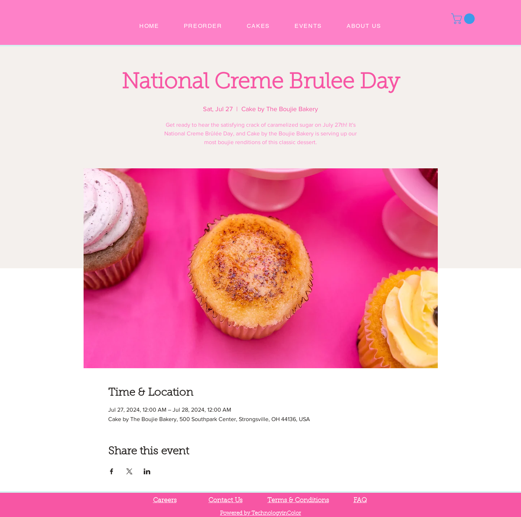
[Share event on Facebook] (111, 471)
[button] (464, 18)
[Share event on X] (129, 471)
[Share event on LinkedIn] (147, 471)
